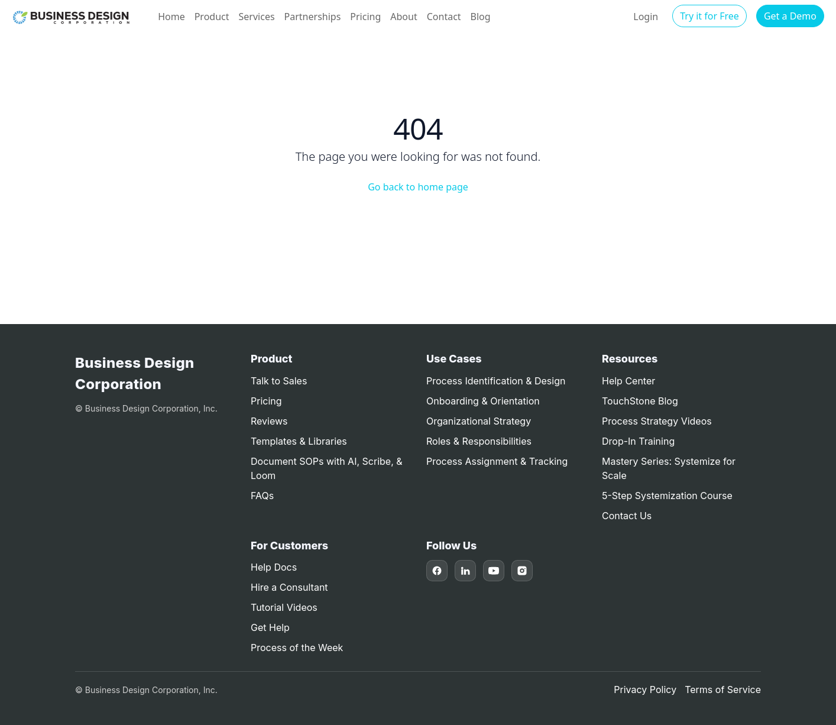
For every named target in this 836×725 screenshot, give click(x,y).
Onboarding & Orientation (483, 401)
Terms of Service (723, 689)
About (403, 16)
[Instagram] (522, 570)
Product (212, 16)
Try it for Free (709, 15)
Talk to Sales (279, 381)
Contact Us (627, 516)
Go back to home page (418, 186)
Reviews (269, 421)
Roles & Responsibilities (479, 441)
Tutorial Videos (284, 607)
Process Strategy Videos (657, 421)
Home (171, 16)
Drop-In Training (638, 441)
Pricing (365, 16)
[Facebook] (437, 570)
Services (257, 16)
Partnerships (312, 16)
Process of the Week (297, 647)
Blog (481, 16)
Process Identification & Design (495, 381)
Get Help (270, 627)
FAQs (262, 495)
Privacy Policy (645, 689)
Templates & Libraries (299, 441)
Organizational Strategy (478, 421)
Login (645, 16)
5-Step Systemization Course (667, 495)
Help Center (628, 381)
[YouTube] (493, 570)
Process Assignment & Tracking (497, 461)
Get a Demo (790, 15)
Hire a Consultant (289, 587)
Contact (444, 16)
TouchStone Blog (640, 401)
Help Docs (274, 567)
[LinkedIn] (465, 570)
